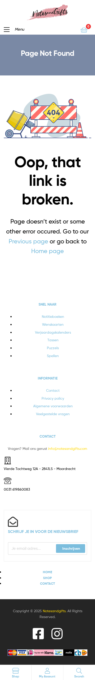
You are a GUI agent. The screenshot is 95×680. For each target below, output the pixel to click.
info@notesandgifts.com (67, 448)
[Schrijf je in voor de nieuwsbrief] (13, 522)
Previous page (28, 241)
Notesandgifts (54, 611)
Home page (47, 251)
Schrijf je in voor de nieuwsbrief (43, 531)
